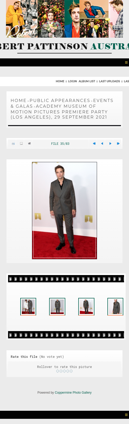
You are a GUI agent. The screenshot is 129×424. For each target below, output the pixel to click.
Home (60, 81)
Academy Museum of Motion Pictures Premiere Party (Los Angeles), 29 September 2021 (59, 112)
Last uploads (109, 81)
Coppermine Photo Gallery (73, 392)
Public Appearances (60, 100)
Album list (87, 81)
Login (72, 81)
